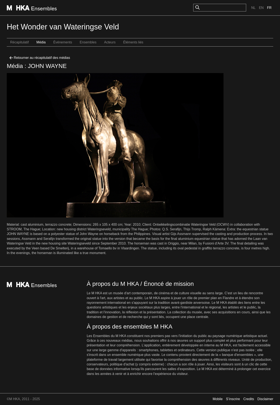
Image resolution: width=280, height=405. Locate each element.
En (261, 8)
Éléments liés (133, 42)
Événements (62, 42)
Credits (248, 399)
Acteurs (110, 42)
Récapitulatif (19, 42)
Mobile (218, 399)
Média (41, 42)
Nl (253, 8)
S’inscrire (233, 399)
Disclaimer (265, 399)
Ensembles (88, 42)
